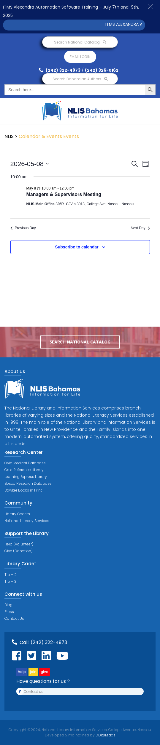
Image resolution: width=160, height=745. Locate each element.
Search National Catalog (80, 42)
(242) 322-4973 (59, 70)
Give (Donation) (18, 550)
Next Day (140, 228)
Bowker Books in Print (23, 490)
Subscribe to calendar (76, 247)
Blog (8, 604)
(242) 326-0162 (101, 70)
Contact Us (14, 618)
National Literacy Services (26, 520)
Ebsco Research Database (28, 483)
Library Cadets (17, 513)
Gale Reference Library (24, 469)
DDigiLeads (105, 735)
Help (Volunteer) (18, 544)
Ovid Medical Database (25, 462)
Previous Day (23, 228)
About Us (14, 371)
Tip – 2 (10, 574)
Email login (80, 56)
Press (9, 611)
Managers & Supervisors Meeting (64, 194)
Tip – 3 (10, 581)
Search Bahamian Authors (80, 78)
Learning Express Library (25, 476)
